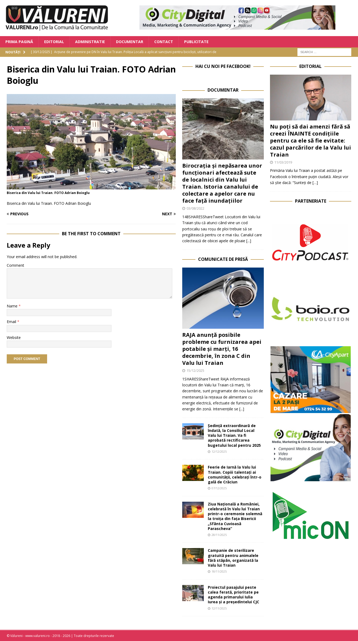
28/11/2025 (219, 535)
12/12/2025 (219, 451)
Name (13, 306)
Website (14, 337)
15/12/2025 (195, 370)
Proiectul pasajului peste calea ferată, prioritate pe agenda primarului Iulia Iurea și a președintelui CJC (233, 595)
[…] (315, 182)
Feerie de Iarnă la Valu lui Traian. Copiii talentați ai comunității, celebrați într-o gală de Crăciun (234, 474)
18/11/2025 (219, 571)
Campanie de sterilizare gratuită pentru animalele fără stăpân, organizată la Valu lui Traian (233, 558)
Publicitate (196, 41)
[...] (248, 240)
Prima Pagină (19, 41)
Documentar (129, 41)
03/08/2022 (195, 208)
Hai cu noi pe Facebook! (223, 66)
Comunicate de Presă (223, 259)
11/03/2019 (283, 162)
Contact (163, 41)
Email (12, 321)
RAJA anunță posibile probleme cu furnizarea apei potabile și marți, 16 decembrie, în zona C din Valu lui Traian (221, 348)
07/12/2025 (219, 488)
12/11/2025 (219, 608)
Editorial (54, 41)
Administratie (90, 41)
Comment (15, 265)
